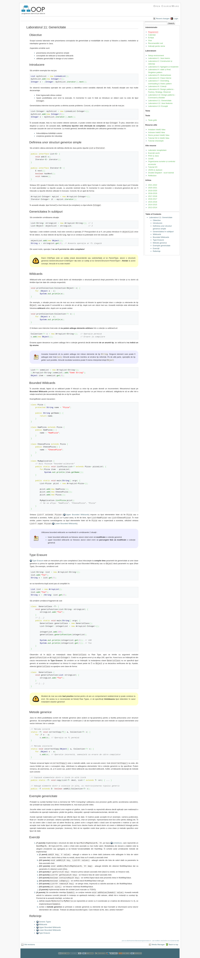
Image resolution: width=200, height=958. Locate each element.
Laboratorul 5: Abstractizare (159, 75)
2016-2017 (152, 199)
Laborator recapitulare (157, 150)
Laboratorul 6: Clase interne (159, 78)
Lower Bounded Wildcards (66, 521)
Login (175, 18)
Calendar (152, 35)
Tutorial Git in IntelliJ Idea (158, 138)
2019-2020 (152, 190)
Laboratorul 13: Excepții (158, 106)
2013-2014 (152, 207)
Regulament (153, 32)
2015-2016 (152, 202)
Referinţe (156, 251)
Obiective (157, 220)
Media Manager (158, 939)
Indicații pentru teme (156, 46)
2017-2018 (152, 196)
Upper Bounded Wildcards (77, 513)
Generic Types (45, 916)
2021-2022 (152, 185)
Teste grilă (152, 120)
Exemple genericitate (161, 245)
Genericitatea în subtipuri (163, 231)
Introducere (157, 223)
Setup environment (156, 55)
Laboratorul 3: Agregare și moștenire (163, 67)
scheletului (117, 840)
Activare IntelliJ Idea (156, 132)
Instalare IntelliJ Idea (156, 129)
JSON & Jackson (155, 170)
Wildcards (43, 919)
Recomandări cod (155, 43)
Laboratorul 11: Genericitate (159, 100)
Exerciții (156, 248)
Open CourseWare (166, 6)
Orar (150, 40)
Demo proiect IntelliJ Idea (158, 135)
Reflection (152, 175)
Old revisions (29, 939)
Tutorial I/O (152, 167)
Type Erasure (37, 558)
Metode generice (160, 243)
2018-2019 (152, 193)
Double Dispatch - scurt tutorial (161, 173)
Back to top (173, 939)
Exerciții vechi (153, 153)
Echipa (151, 38)
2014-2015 (152, 204)
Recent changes (163, 18)
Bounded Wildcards (161, 237)
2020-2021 (152, 188)
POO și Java (153, 156)
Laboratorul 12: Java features (160, 103)
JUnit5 (150, 159)
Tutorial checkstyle (156, 141)
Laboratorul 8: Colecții (157, 86)
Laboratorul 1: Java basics (159, 58)
